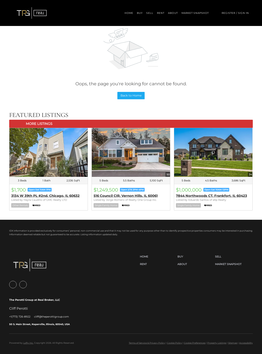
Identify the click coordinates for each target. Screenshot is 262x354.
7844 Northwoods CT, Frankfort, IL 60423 (211, 196)
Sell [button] (149, 12)
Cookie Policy (174, 342)
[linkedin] (23, 284)
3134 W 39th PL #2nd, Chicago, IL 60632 (45, 196)
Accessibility (246, 342)
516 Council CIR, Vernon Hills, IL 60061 (126, 196)
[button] (31, 13)
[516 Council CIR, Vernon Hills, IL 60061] (131, 152)
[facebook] (13, 284)
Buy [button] (140, 12)
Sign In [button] (243, 12)
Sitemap (232, 342)
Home (129, 12)
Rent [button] (160, 12)
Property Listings (216, 342)
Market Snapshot (195, 12)
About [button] (173, 12)
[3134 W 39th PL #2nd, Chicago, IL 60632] (48, 152)
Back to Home (131, 95)
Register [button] (228, 12)
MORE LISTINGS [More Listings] (39, 124)
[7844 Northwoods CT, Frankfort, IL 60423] (213, 152)
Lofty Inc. (28, 342)
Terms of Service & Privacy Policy (147, 342)
